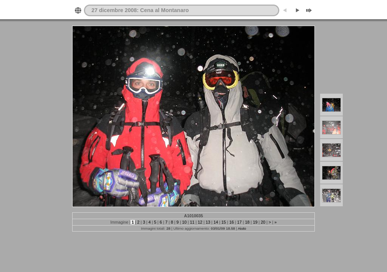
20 (263, 222)
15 (223, 222)
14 (215, 222)
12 (200, 222)
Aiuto (242, 228)
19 (255, 222)
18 (247, 222)
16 (231, 222)
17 (239, 222)
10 (184, 222)
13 (207, 222)
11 (192, 222)
